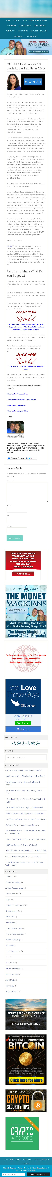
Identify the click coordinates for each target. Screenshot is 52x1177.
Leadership (9, 945)
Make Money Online (13, 951)
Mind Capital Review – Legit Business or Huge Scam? (25, 839)
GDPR (6, 1160)
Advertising (9, 876)
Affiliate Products (11, 894)
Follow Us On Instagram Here (17, 411)
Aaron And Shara (26, 9)
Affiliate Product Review (14, 888)
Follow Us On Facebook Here (17, 394)
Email (9, 516)
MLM (7, 957)
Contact (26, 1163)
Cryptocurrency (11, 911)
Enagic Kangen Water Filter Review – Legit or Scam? (25, 776)
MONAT (10, 246)
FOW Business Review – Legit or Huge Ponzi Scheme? (25, 819)
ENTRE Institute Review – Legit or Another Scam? (24, 808)
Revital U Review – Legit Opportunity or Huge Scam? (25, 813)
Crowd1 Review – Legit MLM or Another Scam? (23, 856)
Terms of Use (27, 1160)
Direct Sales (9, 917)
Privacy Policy (15, 1160)
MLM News (9, 963)
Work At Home (11, 991)
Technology (9, 986)
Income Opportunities (13, 928)
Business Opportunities (14, 905)
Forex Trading (10, 922)
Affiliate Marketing (12, 882)
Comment (10, 481)
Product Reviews (11, 974)
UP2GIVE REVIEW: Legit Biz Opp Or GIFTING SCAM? (26, 851)
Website (9, 526)
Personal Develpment (13, 968)
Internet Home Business (14, 934)
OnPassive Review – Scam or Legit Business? (22, 825)
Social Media (10, 980)
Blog (7, 899)
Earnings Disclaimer (41, 1160)
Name (9, 505)
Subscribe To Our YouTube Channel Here (21, 400)
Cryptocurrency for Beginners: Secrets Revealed (23, 770)
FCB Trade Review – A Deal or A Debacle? (21, 845)
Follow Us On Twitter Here (16, 405)
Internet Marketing (12, 940)
